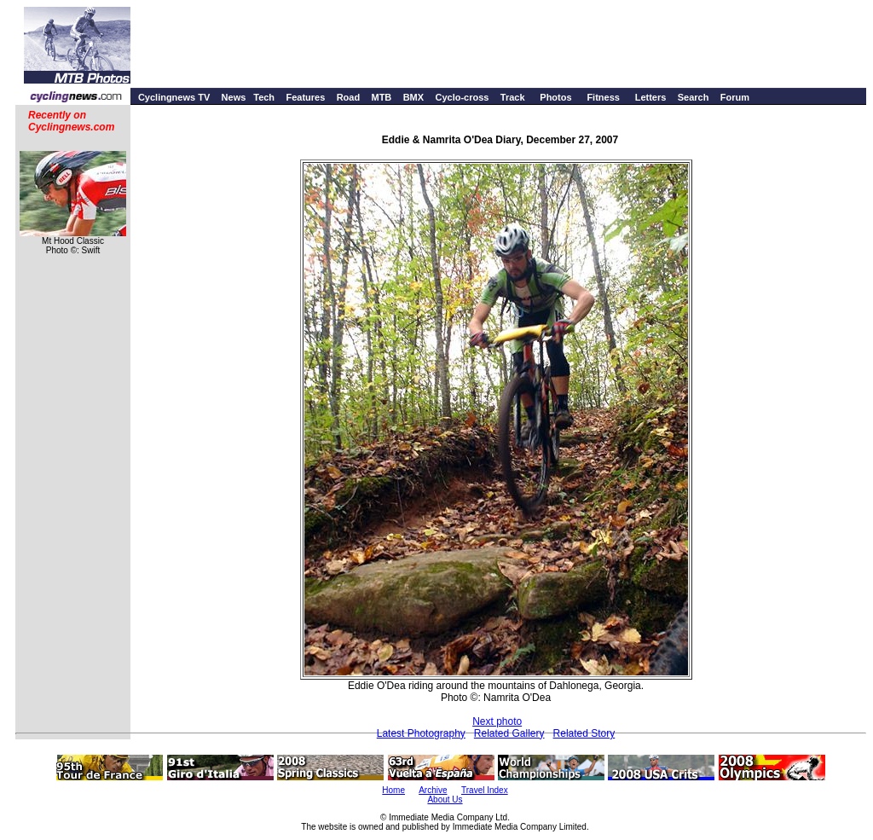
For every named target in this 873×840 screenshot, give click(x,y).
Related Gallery (509, 733)
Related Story (584, 733)
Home (393, 790)
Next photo (497, 721)
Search (693, 97)
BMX (413, 97)
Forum (734, 97)
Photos (555, 97)
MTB (381, 97)
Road (349, 97)
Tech (264, 97)
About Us (444, 799)
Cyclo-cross (462, 97)
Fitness (603, 97)
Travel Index (484, 790)
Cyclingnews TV (174, 97)
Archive (433, 790)
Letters (651, 97)
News (234, 97)
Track (512, 97)
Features (305, 97)
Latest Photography (421, 733)
